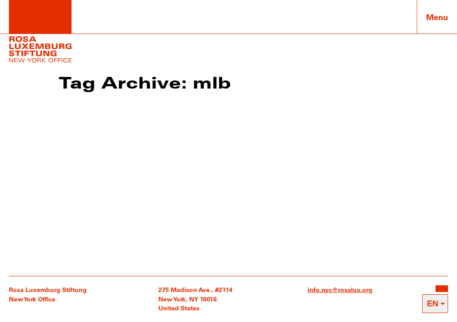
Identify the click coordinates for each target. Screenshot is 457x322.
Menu (437, 17)
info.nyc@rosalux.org (340, 289)
